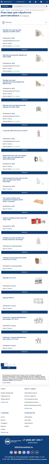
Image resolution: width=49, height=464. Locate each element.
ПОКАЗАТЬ (24, 49)
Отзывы (3, 429)
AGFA (13, 38)
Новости (3, 420)
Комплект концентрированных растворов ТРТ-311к (14, 318)
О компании (4, 413)
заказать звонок (32, 442)
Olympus (26, 426)
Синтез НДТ (27, 420)
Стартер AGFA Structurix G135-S (15, 130)
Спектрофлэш (28, 417)
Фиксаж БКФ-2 (8, 298)
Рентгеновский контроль (31, 399)
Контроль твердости (30, 396)
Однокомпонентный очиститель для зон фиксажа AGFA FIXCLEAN (15, 180)
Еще (9, 367)
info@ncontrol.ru (8, 1)
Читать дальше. (18, 380)
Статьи (3, 417)
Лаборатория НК (5, 399)
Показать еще (4, 402)
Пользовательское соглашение (38, 459)
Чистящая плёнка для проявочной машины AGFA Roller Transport (13, 200)
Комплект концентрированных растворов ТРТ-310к (14, 338)
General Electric (28, 423)
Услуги (3, 389)
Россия (14, 285)
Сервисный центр (5, 396)
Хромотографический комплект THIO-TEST (15, 218)
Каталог (5, 6)
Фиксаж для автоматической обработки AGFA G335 (14, 106)
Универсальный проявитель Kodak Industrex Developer (13, 238)
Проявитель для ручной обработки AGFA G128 (12, 30)
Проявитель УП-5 (9, 278)
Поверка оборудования (7, 393)
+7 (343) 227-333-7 (20, 1)
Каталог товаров (30, 389)
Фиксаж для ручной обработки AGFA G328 (15, 56)
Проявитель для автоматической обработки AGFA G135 (13, 82)
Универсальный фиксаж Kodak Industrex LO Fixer (14, 258)
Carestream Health (17, 246)
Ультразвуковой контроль (31, 402)
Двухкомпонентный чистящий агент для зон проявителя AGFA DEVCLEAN (14, 157)
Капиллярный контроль (30, 393)
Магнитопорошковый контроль (32, 405)
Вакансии (3, 426)
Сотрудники (4, 423)
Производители (29, 413)
